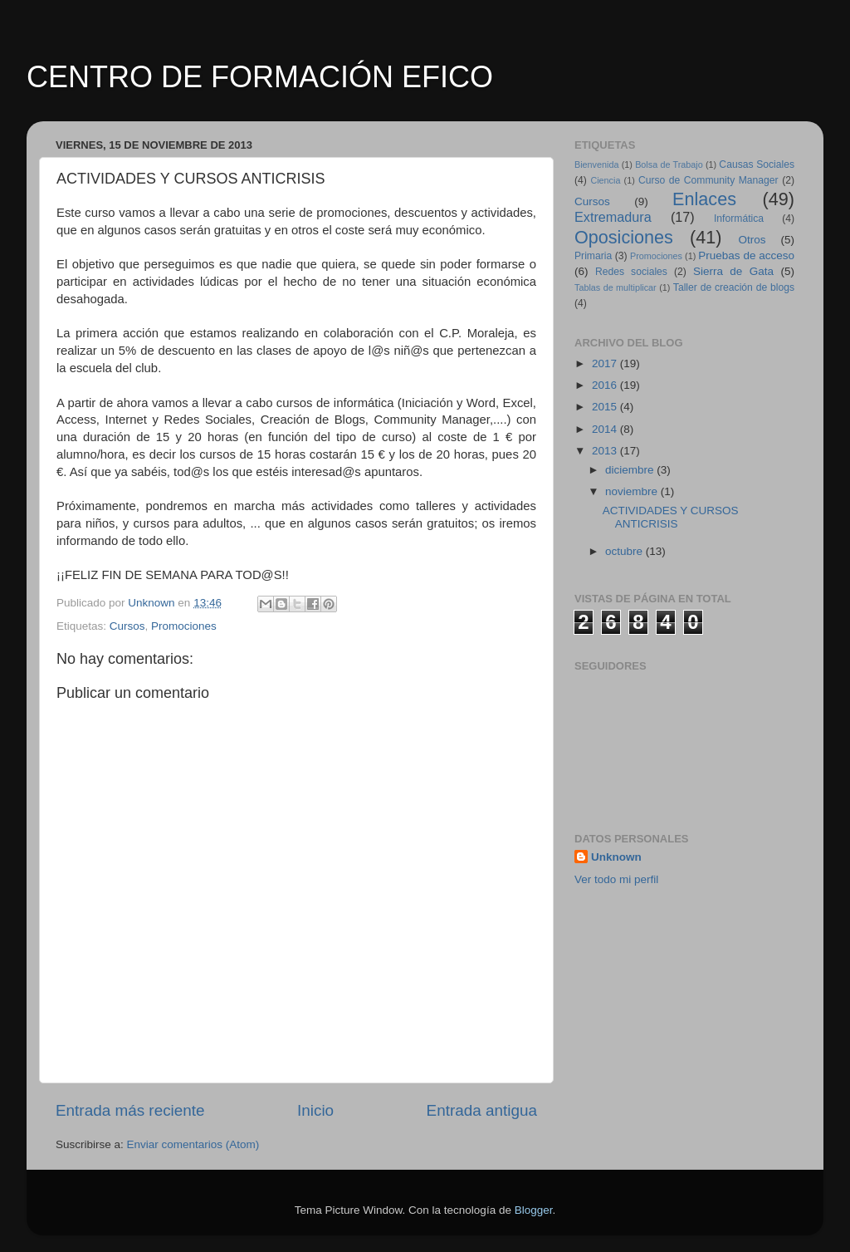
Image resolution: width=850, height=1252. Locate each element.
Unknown (616, 857)
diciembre (631, 470)
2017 (606, 363)
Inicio (315, 1110)
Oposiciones (623, 237)
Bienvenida (596, 164)
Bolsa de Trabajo (669, 164)
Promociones (184, 626)
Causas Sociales (756, 164)
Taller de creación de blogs (733, 287)
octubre (625, 551)
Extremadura (613, 216)
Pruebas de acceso (746, 255)
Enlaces (704, 199)
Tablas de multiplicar (615, 287)
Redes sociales (631, 271)
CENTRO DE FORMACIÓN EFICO (260, 77)
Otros (752, 239)
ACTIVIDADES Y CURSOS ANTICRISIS (671, 517)
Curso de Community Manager (708, 180)
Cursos (127, 626)
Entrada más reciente (130, 1110)
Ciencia (605, 180)
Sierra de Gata (733, 271)
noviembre (633, 491)
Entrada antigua (482, 1110)
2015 (606, 406)
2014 (606, 429)
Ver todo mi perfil (616, 879)
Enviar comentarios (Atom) (193, 1144)
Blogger (534, 1210)
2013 (606, 450)
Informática (739, 218)
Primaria (593, 256)
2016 (606, 385)
